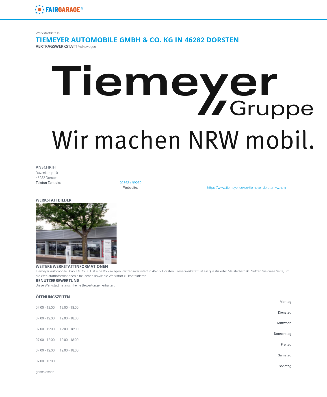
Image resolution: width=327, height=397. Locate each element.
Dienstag (284, 312)
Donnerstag (282, 334)
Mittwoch (284, 323)
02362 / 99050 (130, 183)
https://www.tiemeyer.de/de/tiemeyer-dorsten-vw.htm (246, 188)
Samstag (284, 355)
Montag (285, 302)
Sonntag (285, 366)
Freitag (286, 345)
